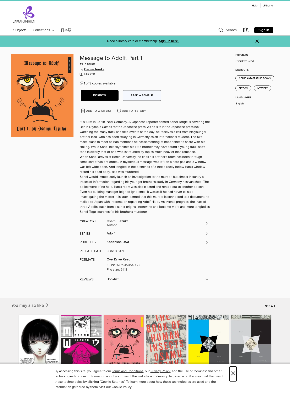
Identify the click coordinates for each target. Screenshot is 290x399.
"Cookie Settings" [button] (112, 382)
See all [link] (270, 306)
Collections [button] (44, 30)
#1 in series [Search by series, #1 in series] (87, 64)
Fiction (243, 88)
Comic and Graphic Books (255, 78)
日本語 (66, 30)
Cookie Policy (121, 387)
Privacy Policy (160, 371)
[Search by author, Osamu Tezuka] (157, 223)
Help (254, 5)
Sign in (263, 30)
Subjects (20, 30)
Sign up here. (169, 41)
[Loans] (246, 31)
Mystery (262, 88)
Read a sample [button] (142, 95)
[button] (227, 31)
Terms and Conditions (127, 371)
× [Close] (233, 374)
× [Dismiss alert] (257, 41)
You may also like (30, 305)
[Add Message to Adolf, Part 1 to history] (132, 111)
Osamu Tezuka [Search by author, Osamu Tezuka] (94, 69)
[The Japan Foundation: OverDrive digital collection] (24, 14)
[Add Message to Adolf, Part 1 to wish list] (97, 110)
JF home (268, 5)
